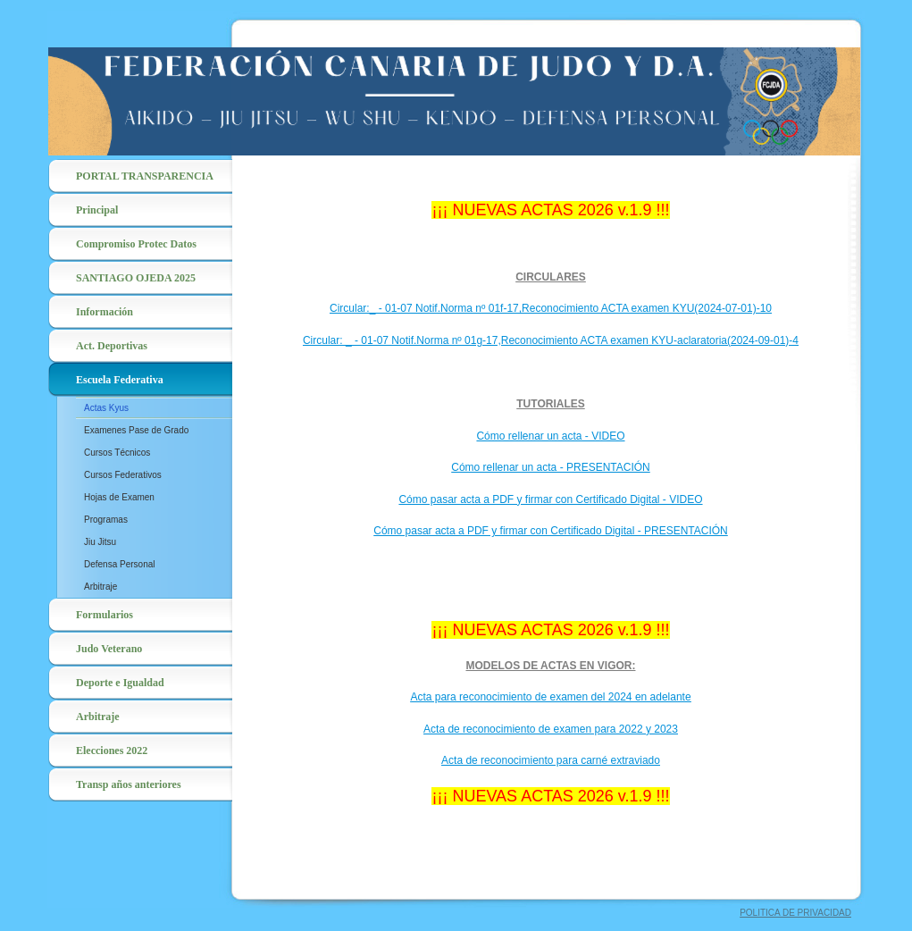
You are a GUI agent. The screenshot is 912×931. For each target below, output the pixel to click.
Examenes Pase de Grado (136, 430)
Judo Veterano (109, 648)
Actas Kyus (106, 408)
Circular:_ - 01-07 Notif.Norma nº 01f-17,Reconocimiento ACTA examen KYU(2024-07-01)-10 (551, 308)
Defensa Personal (119, 564)
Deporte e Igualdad (120, 682)
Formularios (104, 614)
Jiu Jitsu (100, 542)
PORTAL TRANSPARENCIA (144, 176)
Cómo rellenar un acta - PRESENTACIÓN (550, 467)
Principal (97, 210)
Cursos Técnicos (117, 452)
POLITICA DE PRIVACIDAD (795, 913)
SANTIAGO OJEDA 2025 (136, 278)
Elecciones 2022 (111, 750)
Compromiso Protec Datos (136, 244)
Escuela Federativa (119, 379)
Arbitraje (100, 586)
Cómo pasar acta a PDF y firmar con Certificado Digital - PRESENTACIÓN (550, 530)
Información (104, 312)
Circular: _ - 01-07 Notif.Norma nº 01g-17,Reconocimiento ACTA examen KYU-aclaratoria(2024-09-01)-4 (551, 340)
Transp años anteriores (128, 784)
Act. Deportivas (111, 346)
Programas (106, 519)
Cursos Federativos (123, 475)
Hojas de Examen (119, 497)
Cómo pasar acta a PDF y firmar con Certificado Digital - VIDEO (550, 499)
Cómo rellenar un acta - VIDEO (550, 436)
